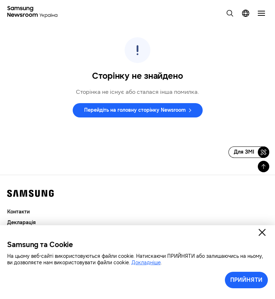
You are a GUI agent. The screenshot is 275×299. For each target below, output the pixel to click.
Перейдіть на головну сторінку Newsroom (135, 110)
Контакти (18, 212)
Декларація (21, 223)
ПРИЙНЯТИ (246, 279)
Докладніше (145, 263)
